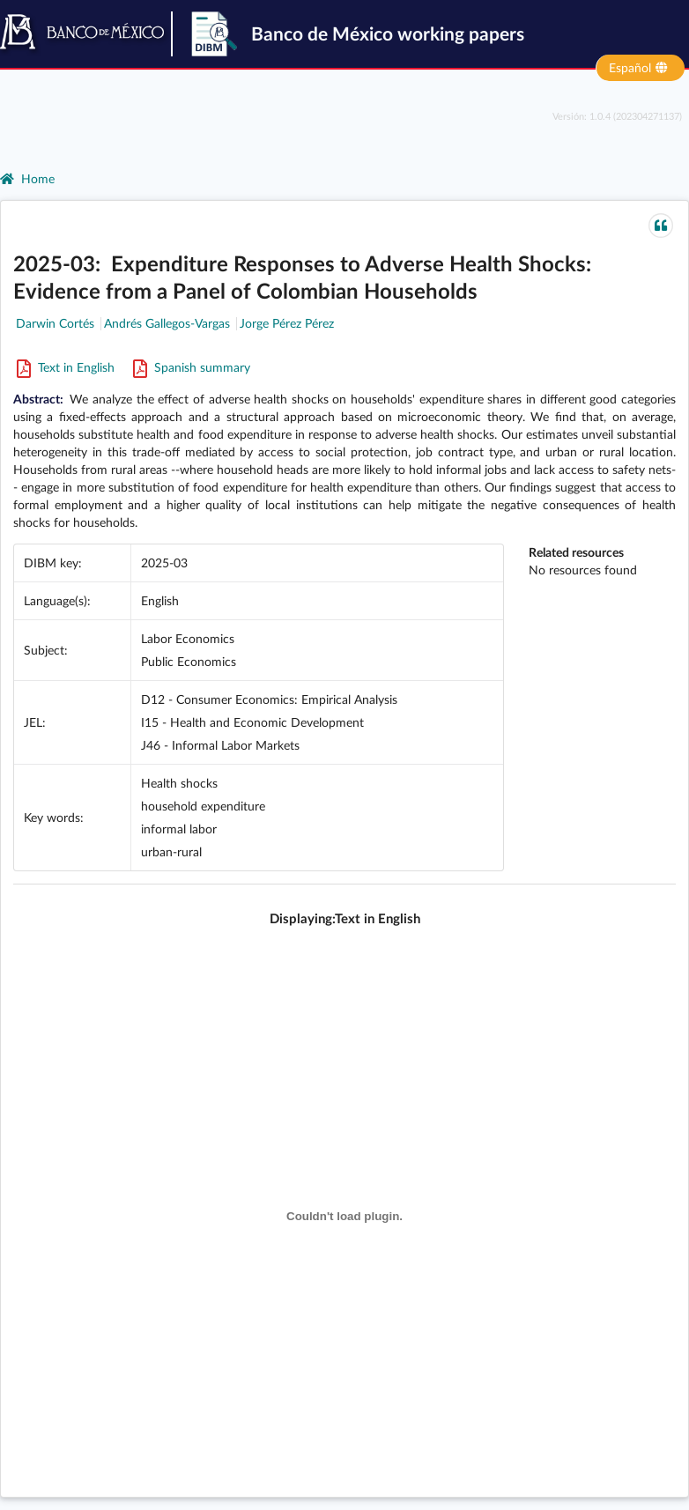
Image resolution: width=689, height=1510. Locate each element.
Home (27, 178)
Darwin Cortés (55, 322)
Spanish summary (191, 366)
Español (639, 66)
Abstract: (41, 398)
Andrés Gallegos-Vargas (167, 322)
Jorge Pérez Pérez (287, 322)
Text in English (65, 366)
